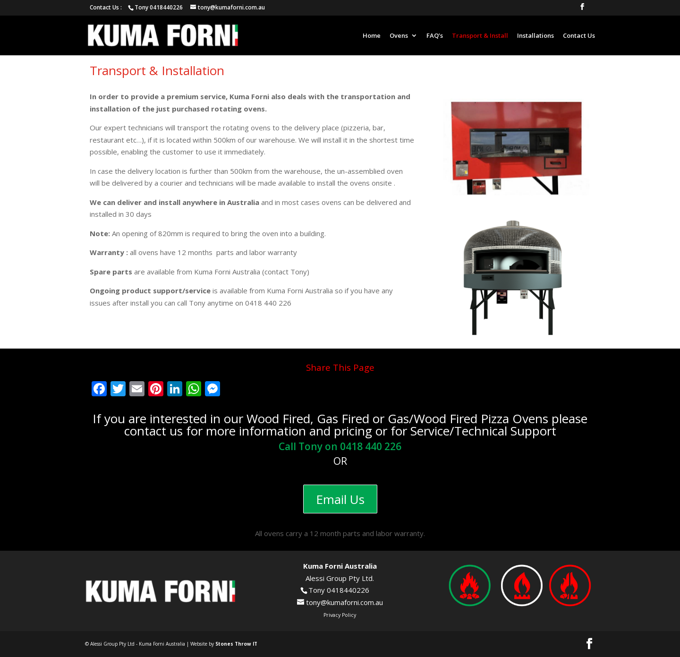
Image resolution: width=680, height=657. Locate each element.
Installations (535, 36)
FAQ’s (434, 36)
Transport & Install (480, 36)
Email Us (340, 499)
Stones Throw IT (236, 643)
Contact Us (579, 36)
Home (372, 36)
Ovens (399, 36)
